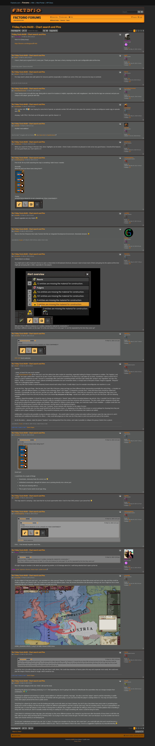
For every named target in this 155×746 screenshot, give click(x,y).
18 (128, 219)
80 (128, 164)
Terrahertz (126, 254)
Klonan (126, 559)
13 (128, 148)
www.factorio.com (18, 20)
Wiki (32, 3)
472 (129, 134)
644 (129, 244)
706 (129, 78)
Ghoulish (126, 127)
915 (129, 62)
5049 (129, 687)
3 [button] (138, 31)
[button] (143, 31)
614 (129, 502)
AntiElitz (126, 495)
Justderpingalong (128, 157)
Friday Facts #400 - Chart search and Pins (36, 27)
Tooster (126, 363)
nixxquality (127, 575)
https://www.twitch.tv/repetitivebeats (45, 135)
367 (129, 95)
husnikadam (127, 107)
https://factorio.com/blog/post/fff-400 (26, 43)
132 (129, 260)
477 (129, 47)
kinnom (126, 71)
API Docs (49, 3)
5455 (129, 566)
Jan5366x (126, 213)
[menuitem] (63, 17)
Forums (25, 3)
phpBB (72, 739)
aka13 (125, 55)
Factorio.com (15, 3)
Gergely (126, 238)
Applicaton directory (25, 569)
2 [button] (136, 31)
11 (128, 582)
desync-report (34, 569)
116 (129, 114)
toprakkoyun (127, 141)
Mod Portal (40, 3)
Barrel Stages (30, 427)
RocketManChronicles (130, 88)
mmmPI (126, 680)
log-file (17, 569)
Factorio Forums (27, 17)
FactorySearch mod (25, 374)
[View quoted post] (35, 341)
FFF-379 (17, 358)
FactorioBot (127, 40)
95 (128, 370)
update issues (42, 569)
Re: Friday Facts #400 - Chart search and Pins (28, 55)
